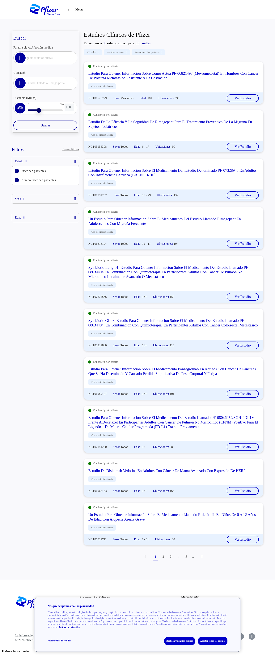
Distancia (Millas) (24, 98)
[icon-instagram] (252, 636)
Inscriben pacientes (33, 170)
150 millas (93, 52)
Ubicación (19, 72)
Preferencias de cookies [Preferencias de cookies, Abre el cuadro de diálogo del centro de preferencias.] (59, 640)
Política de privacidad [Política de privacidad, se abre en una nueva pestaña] (69, 627)
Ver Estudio (243, 98)
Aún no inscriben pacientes (38, 180)
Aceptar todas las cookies (212, 641)
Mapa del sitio (190, 597)
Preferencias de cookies (15, 651)
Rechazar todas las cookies (179, 641)
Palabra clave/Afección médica (33, 47)
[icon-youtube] (241, 636)
